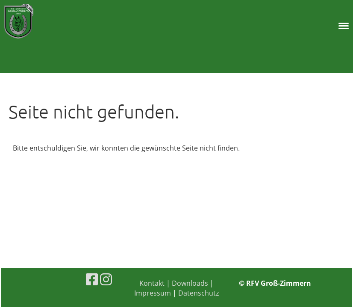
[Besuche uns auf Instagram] (106, 279)
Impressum (152, 293)
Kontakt (152, 283)
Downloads (190, 283)
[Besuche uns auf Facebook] (92, 279)
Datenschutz (198, 293)
